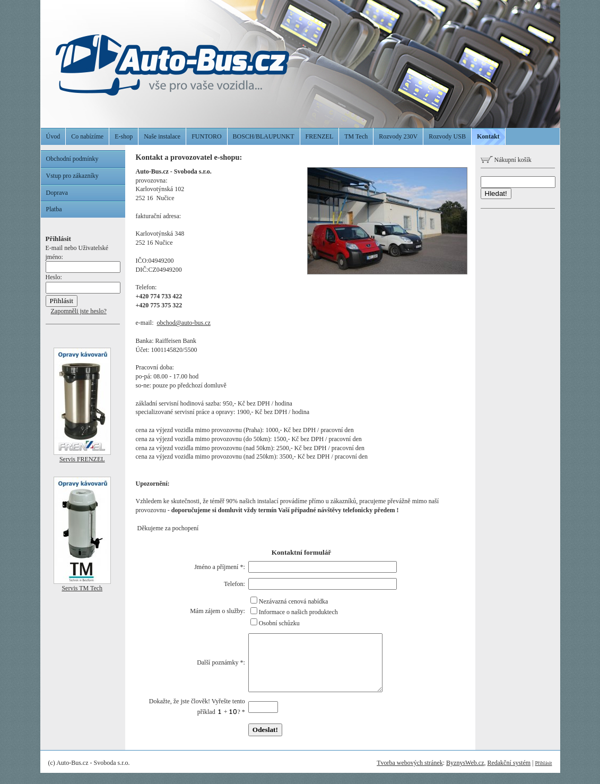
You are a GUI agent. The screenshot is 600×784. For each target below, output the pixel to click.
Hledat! (496, 193)
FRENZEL (320, 136)
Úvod (53, 136)
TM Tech (356, 136)
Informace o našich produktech (298, 612)
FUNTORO (206, 136)
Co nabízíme (87, 136)
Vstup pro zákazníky (72, 175)
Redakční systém (509, 774)
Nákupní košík (506, 159)
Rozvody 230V (398, 136)
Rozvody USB (447, 136)
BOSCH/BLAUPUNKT (263, 136)
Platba (54, 209)
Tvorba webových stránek (410, 774)
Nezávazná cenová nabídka (293, 601)
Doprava (57, 192)
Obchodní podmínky (72, 158)
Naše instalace (162, 136)
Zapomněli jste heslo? (79, 311)
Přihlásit (543, 774)
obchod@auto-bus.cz (183, 322)
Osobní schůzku (279, 623)
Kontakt (488, 136)
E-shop (124, 136)
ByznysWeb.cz (465, 774)
